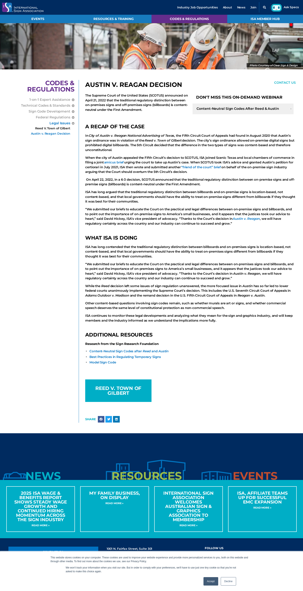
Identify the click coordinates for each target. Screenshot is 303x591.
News (241, 7)
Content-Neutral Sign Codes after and (129, 352)
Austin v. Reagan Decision (50, 133)
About (227, 7)
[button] (264, 7)
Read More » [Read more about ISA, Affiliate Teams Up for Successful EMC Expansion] (262, 510)
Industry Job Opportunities (197, 7)
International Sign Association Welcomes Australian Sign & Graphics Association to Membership (188, 509)
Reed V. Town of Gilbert (52, 128)
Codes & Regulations (189, 19)
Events (37, 19)
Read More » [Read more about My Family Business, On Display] (114, 506)
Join (253, 7)
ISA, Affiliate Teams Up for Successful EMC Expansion (262, 500)
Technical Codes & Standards (45, 106)
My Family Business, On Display (114, 498)
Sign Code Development (49, 111)
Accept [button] (211, 581)
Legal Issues (59, 123)
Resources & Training (113, 19)
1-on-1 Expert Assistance (49, 100)
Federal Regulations (53, 117)
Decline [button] (228, 581)
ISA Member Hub (265, 19)
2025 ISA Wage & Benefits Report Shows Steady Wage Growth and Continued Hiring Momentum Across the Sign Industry (40, 509)
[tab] (43, 479)
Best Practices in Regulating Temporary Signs (125, 357)
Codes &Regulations (50, 86)
